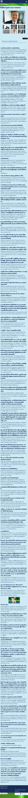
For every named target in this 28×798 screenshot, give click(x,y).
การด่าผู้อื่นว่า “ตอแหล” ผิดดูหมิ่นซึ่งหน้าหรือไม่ (11, 330)
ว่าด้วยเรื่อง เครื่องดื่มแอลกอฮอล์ (8, 743)
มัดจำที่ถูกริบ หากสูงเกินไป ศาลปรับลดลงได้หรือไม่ (11, 697)
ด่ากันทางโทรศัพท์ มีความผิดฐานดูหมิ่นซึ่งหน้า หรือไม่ (12, 176)
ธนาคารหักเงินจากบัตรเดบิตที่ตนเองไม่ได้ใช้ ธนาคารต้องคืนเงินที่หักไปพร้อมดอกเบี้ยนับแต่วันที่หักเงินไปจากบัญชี (13, 521)
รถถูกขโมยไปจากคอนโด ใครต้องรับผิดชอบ (10, 478)
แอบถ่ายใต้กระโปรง (5, 531)
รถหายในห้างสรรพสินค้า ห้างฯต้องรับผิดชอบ (10, 48)
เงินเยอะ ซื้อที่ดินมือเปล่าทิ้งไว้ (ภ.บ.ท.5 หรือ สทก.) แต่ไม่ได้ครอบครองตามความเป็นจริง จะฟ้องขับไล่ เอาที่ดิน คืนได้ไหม (13, 340)
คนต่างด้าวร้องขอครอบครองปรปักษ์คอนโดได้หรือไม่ (12, 125)
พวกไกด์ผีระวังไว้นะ (5, 159)
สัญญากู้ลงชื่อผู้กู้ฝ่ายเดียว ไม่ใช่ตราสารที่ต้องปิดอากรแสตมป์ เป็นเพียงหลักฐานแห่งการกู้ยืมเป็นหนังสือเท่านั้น (13, 84)
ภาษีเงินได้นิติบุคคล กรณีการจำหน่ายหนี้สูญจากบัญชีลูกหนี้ (13, 105)
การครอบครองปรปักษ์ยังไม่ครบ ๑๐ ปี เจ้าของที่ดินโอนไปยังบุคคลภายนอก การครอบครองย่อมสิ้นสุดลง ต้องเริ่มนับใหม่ (13, 95)
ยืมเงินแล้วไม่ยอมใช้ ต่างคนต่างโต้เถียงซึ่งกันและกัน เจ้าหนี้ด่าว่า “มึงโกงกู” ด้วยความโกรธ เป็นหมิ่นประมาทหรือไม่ (13, 615)
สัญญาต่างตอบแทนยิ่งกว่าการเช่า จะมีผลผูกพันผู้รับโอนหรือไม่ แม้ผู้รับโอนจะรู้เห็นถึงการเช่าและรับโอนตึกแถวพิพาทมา (14, 148)
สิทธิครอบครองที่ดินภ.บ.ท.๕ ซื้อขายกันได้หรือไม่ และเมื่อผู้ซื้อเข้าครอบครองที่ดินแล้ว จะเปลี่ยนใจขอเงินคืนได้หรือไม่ (13, 364)
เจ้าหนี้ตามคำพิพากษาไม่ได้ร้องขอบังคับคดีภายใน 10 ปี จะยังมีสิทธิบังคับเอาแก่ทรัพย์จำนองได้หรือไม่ (14, 272)
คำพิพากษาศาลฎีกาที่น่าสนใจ (9, 41)
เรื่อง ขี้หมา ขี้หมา (4, 605)
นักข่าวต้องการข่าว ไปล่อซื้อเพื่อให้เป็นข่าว (9, 469)
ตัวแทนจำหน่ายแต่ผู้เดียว (6, 759)
